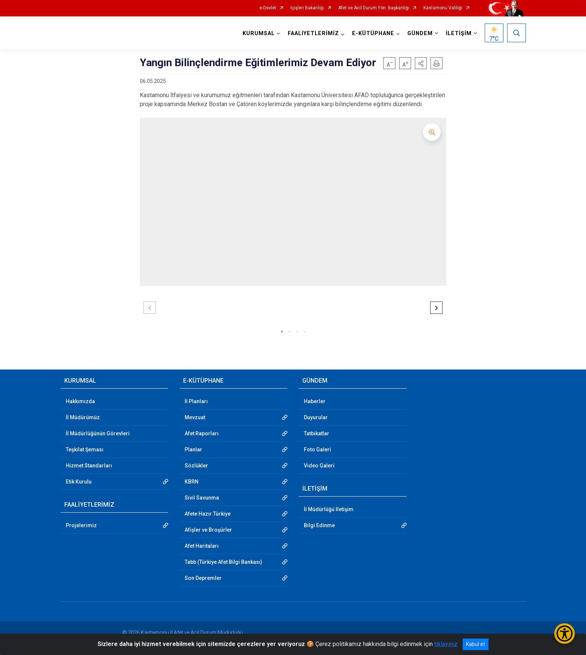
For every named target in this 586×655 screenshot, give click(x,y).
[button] (421, 63)
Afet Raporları (202, 433)
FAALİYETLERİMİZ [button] (313, 33)
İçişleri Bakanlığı (307, 8)
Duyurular (316, 417)
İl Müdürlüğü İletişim (329, 509)
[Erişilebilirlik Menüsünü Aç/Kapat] (564, 633)
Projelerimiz (81, 525)
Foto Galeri (317, 449)
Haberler (315, 401)
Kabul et (475, 644)
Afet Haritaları (202, 546)
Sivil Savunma (202, 498)
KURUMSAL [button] (259, 33)
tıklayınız (445, 644)
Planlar (193, 449)
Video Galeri (319, 466)
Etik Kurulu (79, 482)
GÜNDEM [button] (420, 33)
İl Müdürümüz (83, 417)
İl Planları (196, 401)
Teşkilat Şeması (85, 449)
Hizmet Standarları (89, 466)
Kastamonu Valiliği (442, 8)
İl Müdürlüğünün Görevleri (98, 433)
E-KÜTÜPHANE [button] (373, 33)
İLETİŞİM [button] (459, 33)
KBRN (191, 482)
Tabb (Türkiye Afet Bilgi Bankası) (223, 562)
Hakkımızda (80, 401)
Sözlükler (196, 466)
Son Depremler (203, 578)
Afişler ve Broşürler (208, 530)
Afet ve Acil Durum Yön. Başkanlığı (373, 8)
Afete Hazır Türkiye (208, 514)
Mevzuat (195, 417)
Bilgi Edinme (319, 525)
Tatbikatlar (316, 433)
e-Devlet (267, 8)
